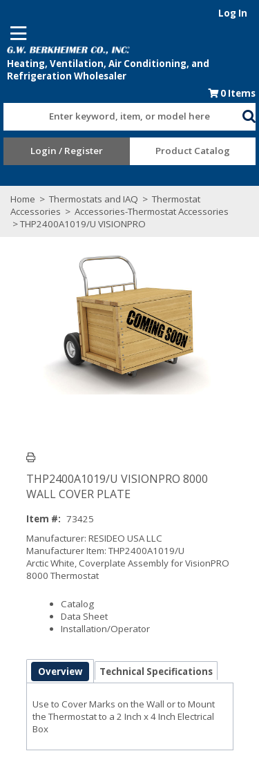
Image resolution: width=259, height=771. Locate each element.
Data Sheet (84, 616)
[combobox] (122, 113)
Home (22, 199)
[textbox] (115, 117)
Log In (232, 13)
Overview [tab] (60, 671)
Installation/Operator (105, 628)
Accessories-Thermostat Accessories (151, 211)
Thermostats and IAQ (93, 199)
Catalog (77, 604)
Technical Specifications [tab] (156, 671)
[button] (249, 114)
